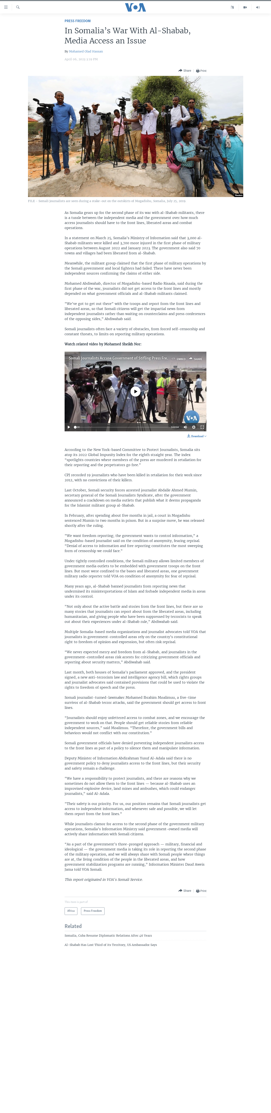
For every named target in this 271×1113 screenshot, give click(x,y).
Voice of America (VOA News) (94, 364)
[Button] (184, 71)
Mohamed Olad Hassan (86, 51)
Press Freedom (78, 21)
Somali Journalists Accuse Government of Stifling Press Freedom (122, 358)
